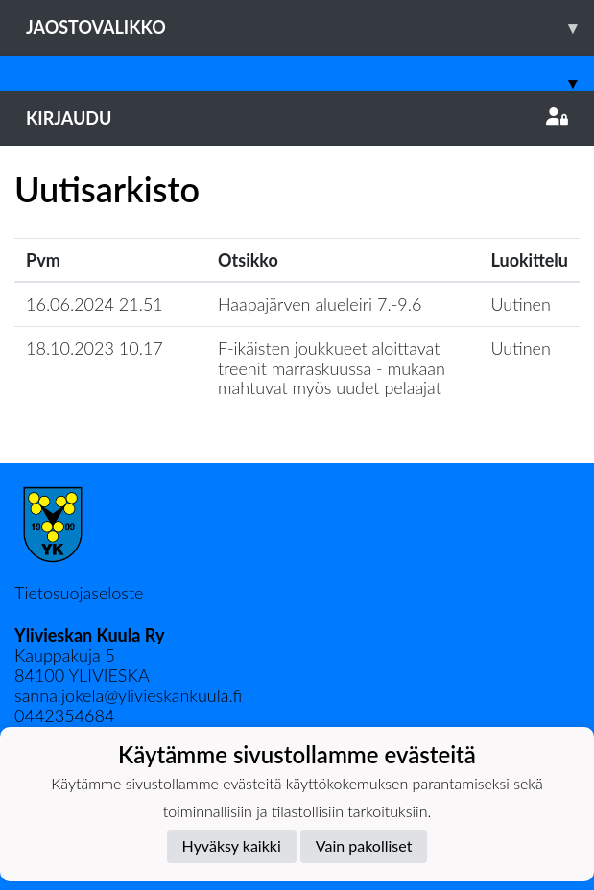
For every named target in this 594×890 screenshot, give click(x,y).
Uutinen (521, 304)
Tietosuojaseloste (78, 592)
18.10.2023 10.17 (94, 348)
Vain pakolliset (364, 845)
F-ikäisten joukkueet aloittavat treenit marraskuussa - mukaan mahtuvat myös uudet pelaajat (331, 368)
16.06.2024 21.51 (94, 304)
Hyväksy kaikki (231, 845)
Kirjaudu (297, 118)
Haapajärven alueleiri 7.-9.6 (319, 304)
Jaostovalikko (310, 27)
